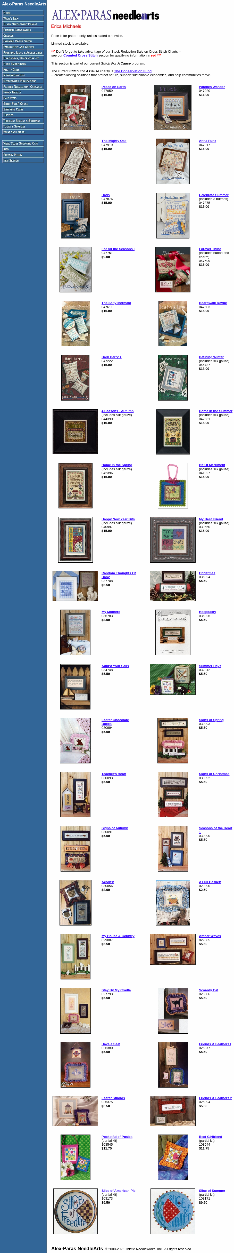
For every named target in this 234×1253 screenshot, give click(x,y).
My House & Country (118, 936)
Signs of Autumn (115, 828)
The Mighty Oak (114, 141)
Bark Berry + (112, 357)
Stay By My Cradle (116, 990)
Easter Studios (113, 1098)
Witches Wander (212, 87)
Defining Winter (211, 357)
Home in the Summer (215, 411)
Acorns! (108, 882)
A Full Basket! (210, 882)
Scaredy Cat (208, 990)
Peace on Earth (114, 87)
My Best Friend (211, 519)
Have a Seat (111, 1044)
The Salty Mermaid (116, 303)
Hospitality (207, 612)
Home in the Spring (117, 465)
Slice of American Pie (119, 1191)
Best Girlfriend (210, 1137)
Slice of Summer (212, 1191)
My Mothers (111, 612)
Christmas (207, 573)
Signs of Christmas (214, 774)
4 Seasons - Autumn (117, 411)
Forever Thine (210, 249)
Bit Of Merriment (212, 465)
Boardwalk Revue (213, 303)
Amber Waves (210, 936)
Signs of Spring (211, 720)
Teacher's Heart (114, 774)
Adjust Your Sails (115, 666)
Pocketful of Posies (117, 1137)
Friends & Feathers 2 (215, 1098)
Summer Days (210, 666)
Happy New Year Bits (118, 519)
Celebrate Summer (214, 195)
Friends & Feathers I (215, 1044)
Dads (106, 195)
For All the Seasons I (118, 249)
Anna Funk (207, 141)
